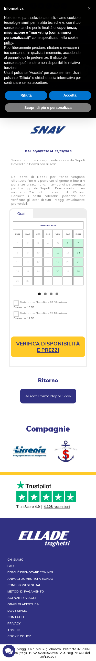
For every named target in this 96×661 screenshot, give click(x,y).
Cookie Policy (19, 636)
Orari (21, 214)
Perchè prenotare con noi (30, 572)
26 (57, 271)
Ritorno (48, 380)
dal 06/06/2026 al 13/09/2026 (48, 151)
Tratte (13, 630)
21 (78, 262)
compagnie (48, 429)
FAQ (10, 566)
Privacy (13, 623)
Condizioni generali (24, 585)
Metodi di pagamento (25, 591)
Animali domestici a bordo (30, 579)
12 (57, 252)
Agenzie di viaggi (21, 598)
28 (78, 271)
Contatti (15, 617)
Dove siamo (17, 610)
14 (78, 252)
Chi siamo (15, 559)
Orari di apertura (23, 604)
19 (57, 262)
